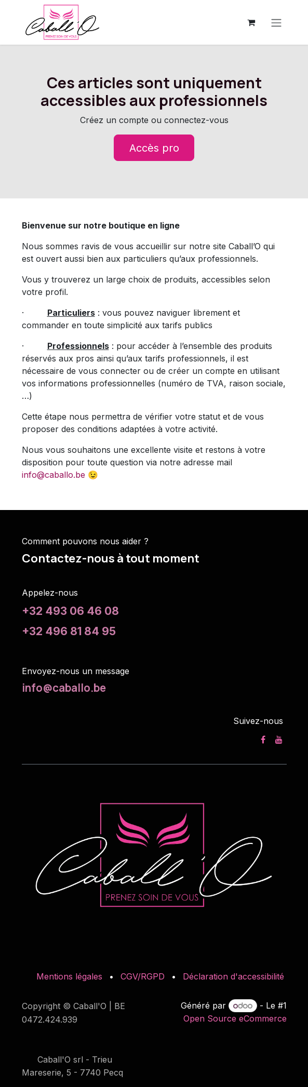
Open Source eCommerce (235, 1018)
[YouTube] (279, 739)
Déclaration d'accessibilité (233, 976)
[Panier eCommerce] (251, 22)
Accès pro (154, 148)
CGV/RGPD (142, 976)
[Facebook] (263, 739)
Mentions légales (69, 976)
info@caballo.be (53, 474)
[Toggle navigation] (276, 22)
